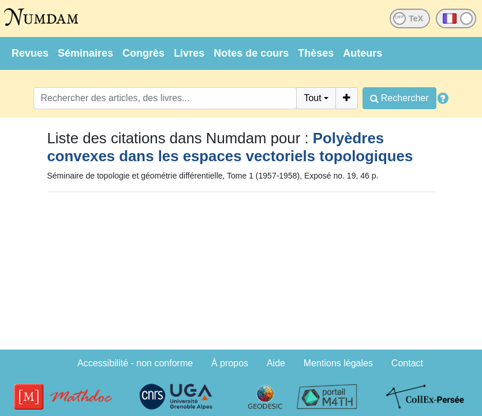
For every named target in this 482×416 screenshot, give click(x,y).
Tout (312, 98)
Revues (30, 53)
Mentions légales (338, 363)
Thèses (316, 53)
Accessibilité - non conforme (135, 363)
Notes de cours (251, 53)
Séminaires (85, 53)
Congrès (143, 53)
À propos (229, 363)
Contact (407, 363)
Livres (189, 53)
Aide (276, 363)
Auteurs (362, 53)
